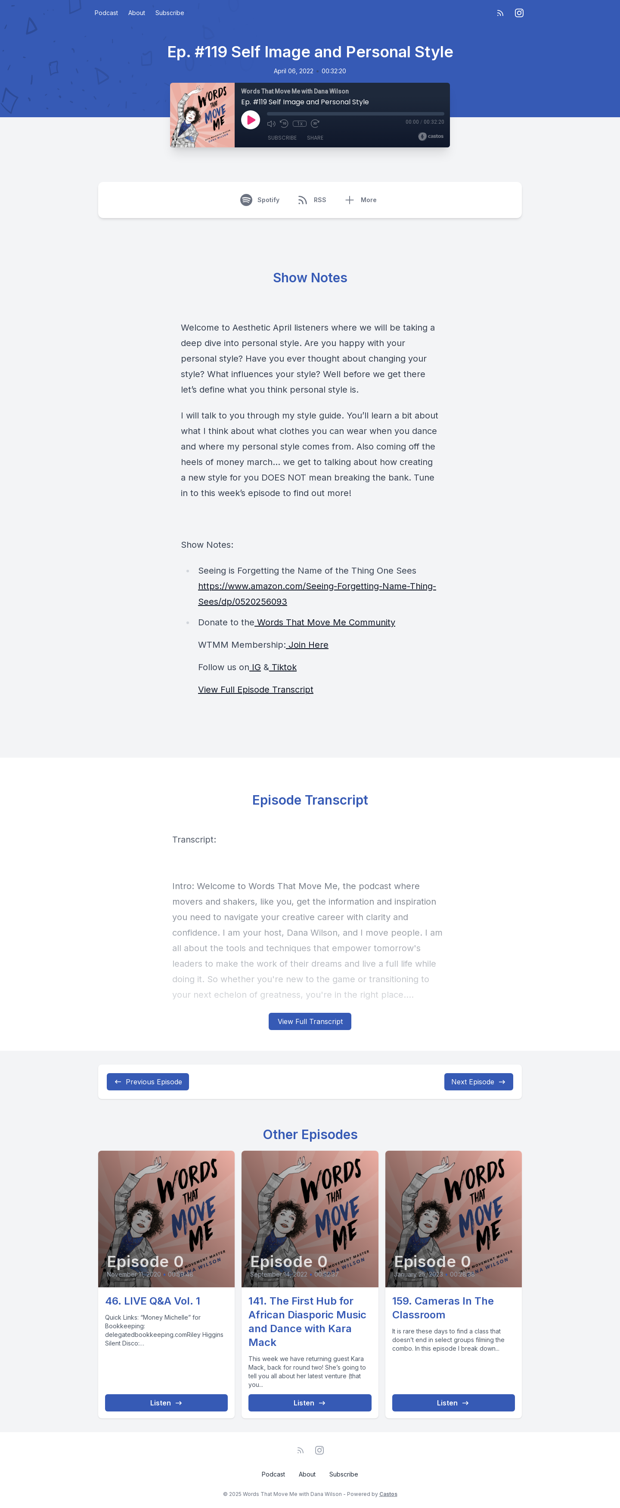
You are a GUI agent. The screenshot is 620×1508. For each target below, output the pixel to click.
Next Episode (478, 1081)
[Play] (250, 119)
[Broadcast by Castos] (430, 136)
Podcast (106, 12)
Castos (388, 1494)
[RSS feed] (500, 13)
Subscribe (169, 12)
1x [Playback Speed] (300, 124)
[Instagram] (519, 13)
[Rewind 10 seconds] (284, 123)
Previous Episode (148, 1081)
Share (315, 137)
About (136, 12)
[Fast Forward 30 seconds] (315, 123)
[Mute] (271, 124)
